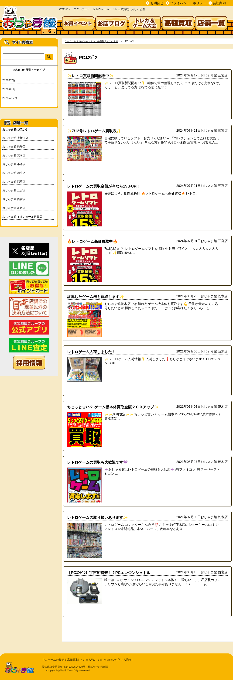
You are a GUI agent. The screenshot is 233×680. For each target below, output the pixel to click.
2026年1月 (9, 89)
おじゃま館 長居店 (13, 146)
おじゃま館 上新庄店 (15, 138)
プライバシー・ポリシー (188, 3)
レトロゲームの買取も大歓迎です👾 (97, 462)
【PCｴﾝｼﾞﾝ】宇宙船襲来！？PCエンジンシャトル (108, 573)
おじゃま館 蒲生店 (13, 172)
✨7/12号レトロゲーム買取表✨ (94, 131)
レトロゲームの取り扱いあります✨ (97, 517)
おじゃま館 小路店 (13, 164)
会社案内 (219, 3)
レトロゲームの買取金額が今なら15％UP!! (103, 186)
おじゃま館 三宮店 (13, 190)
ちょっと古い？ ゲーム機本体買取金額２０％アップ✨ (113, 407)
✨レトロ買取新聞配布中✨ (90, 76)
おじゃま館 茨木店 (13, 155)
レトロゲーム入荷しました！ (91, 352)
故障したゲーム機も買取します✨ (95, 296)
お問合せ (156, 3)
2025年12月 (9, 98)
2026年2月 (9, 80)
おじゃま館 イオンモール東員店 (22, 216)
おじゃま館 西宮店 (13, 199)
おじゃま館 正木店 (13, 208)
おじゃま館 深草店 (13, 181)
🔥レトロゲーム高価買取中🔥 (92, 241)
